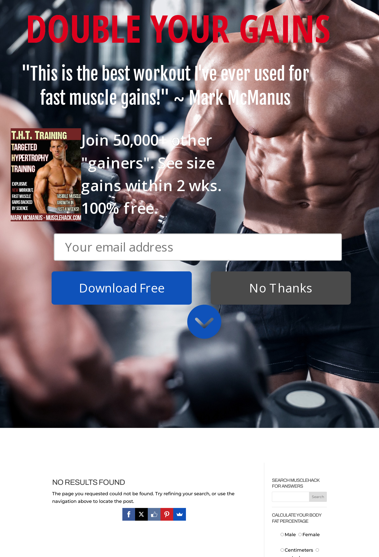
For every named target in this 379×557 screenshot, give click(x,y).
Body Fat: (288, 462)
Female (309, 337)
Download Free (122, 90)
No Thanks (281, 90)
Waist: (292, 407)
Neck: (292, 392)
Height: (290, 376)
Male (289, 337)
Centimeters (297, 353)
